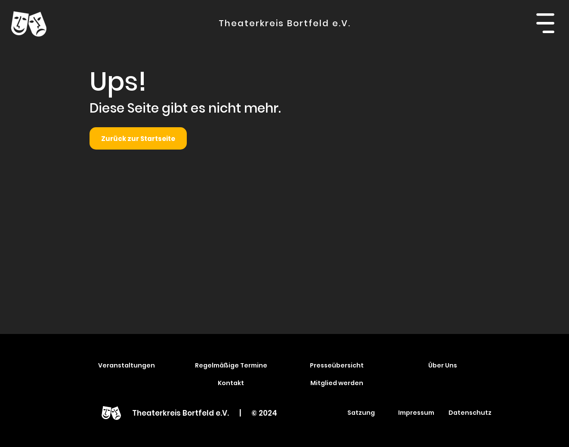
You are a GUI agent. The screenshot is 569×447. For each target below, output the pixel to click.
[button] (545, 23)
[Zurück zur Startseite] (138, 138)
